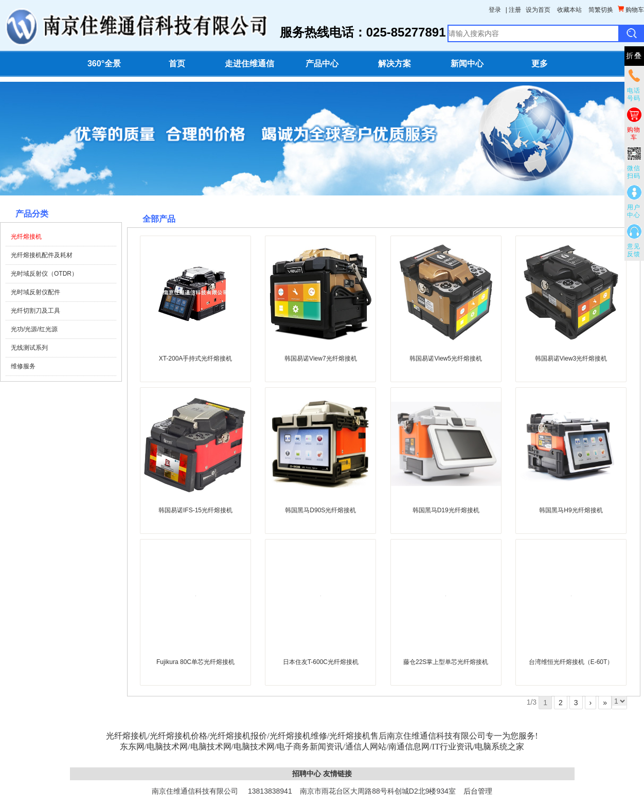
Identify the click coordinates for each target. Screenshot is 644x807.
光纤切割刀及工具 (35, 310)
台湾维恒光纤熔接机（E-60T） (571, 662)
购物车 (631, 9)
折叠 (634, 56)
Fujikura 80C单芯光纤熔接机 (195, 662)
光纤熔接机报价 (238, 735)
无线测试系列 (29, 347)
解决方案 (394, 63)
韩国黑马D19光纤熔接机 (446, 510)
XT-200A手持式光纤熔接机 (195, 358)
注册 (515, 9)
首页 (177, 63)
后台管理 (477, 791)
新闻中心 (467, 63)
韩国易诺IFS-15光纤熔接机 (195, 510)
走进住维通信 (249, 63)
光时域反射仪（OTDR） (44, 273)
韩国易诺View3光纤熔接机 (571, 358)
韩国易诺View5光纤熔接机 (445, 358)
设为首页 (538, 9)
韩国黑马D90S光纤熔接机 (320, 510)
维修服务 (23, 366)
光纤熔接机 (26, 236)
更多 (539, 63)
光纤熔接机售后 (358, 735)
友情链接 (337, 773)
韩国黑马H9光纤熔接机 (570, 510)
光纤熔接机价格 (178, 735)
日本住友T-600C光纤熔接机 (321, 662)
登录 (495, 9)
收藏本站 (569, 9)
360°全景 (104, 63)
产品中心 (322, 63)
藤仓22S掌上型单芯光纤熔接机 (445, 662)
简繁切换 (600, 9)
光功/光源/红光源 (34, 329)
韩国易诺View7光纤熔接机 (320, 358)
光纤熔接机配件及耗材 (42, 255)
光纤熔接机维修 (298, 735)
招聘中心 (306, 773)
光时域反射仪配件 (35, 292)
